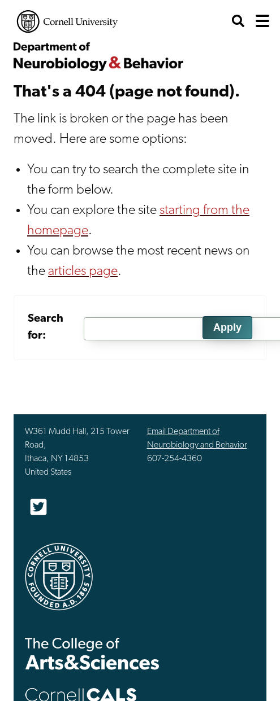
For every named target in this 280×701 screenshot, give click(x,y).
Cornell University (67, 21)
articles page (83, 271)
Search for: (45, 327)
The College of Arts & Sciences (92, 653)
